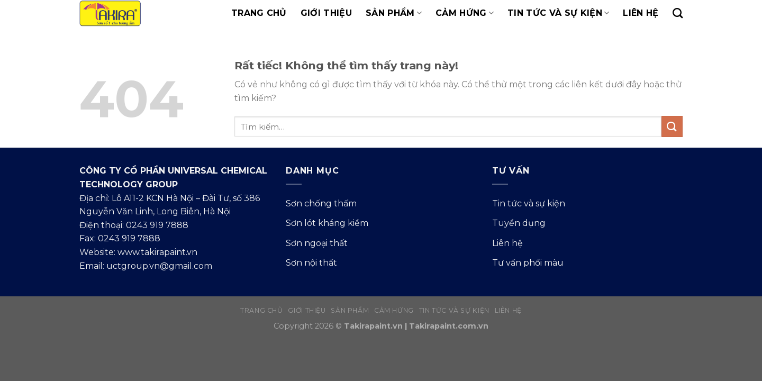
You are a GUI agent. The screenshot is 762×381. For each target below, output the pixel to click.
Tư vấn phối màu (528, 263)
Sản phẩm (394, 13)
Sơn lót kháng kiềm (327, 223)
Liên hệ (640, 13)
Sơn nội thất (311, 263)
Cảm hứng (465, 13)
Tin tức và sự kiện (558, 13)
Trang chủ (259, 13)
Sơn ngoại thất (317, 243)
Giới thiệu (326, 13)
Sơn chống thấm (321, 203)
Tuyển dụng (519, 223)
